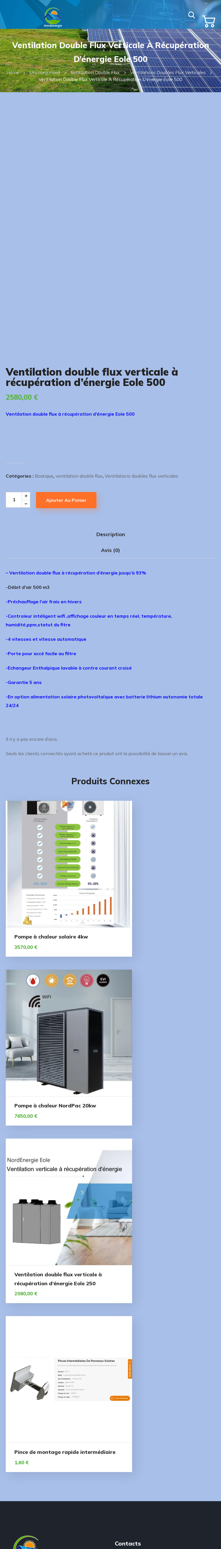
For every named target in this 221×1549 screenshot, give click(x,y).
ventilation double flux (95, 72)
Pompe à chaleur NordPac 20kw (164, 922)
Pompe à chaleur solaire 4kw (51, 922)
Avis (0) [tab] (110, 561)
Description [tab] (110, 545)
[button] (190, 14)
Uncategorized (44, 72)
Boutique (44, 487)
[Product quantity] (20, 511)
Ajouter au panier (66, 511)
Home (12, 72)
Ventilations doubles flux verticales (168, 72)
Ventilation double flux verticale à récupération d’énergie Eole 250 (55, 1074)
